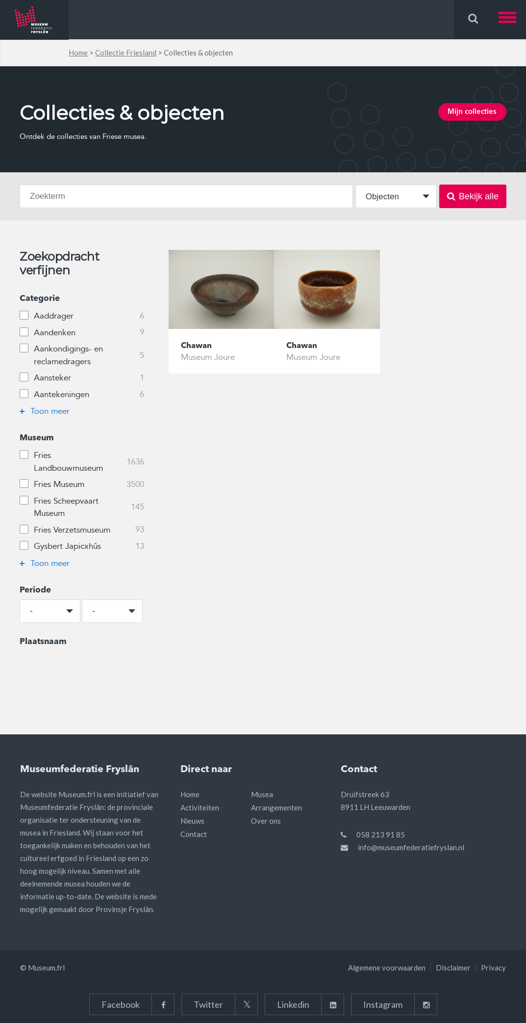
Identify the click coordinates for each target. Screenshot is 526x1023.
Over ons (266, 820)
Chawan (197, 346)
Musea (262, 794)
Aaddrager (81, 316)
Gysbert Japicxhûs (81, 546)
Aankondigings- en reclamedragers (81, 355)
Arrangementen (276, 807)
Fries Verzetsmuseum (81, 530)
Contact (193, 834)
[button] (512, 19)
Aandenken (81, 332)
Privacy (493, 967)
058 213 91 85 (380, 834)
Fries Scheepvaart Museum (81, 507)
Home (78, 52)
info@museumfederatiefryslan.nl (411, 847)
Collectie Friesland (125, 52)
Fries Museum (81, 484)
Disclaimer (453, 967)
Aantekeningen (81, 394)
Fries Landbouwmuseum (81, 461)
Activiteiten (199, 807)
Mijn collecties (468, 113)
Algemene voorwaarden (387, 967)
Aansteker (81, 378)
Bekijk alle (473, 196)
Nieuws (192, 820)
